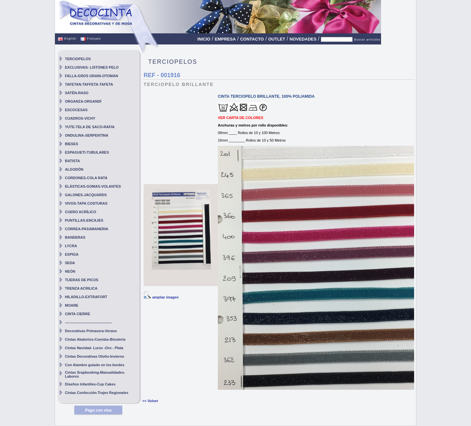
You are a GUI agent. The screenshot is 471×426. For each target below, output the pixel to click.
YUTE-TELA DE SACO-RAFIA (90, 127)
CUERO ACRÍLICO (80, 212)
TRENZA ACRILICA (81, 288)
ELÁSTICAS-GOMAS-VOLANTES (93, 186)
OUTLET (276, 39)
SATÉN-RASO (77, 93)
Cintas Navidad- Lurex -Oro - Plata (94, 348)
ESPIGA (72, 254)
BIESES (71, 144)
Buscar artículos (367, 39)
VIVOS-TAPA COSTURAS (86, 203)
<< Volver (150, 401)
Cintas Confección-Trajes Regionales (97, 393)
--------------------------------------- (88, 322)
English (67, 38)
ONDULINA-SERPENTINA (87, 135)
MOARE (71, 305)
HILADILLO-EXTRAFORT (86, 297)
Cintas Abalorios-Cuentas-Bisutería (95, 339)
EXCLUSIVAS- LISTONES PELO (92, 67)
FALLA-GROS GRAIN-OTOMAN (91, 76)
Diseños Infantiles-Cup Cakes (90, 384)
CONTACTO (252, 39)
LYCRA (71, 246)
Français (90, 38)
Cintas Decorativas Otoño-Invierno (94, 356)
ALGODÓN (74, 169)
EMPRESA (225, 39)
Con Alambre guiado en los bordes (95, 365)
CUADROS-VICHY (80, 118)
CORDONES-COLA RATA (86, 178)
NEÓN (70, 271)
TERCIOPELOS (78, 59)
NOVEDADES (302, 39)
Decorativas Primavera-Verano (91, 331)
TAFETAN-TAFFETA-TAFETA (89, 84)
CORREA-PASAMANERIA (86, 229)
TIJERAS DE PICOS (81, 280)
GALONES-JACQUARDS (86, 195)
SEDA (70, 263)
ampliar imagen (165, 297)
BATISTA (72, 161)
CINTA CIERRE (77, 314)
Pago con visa (98, 410)
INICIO (203, 39)
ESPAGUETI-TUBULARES (87, 152)
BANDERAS (75, 237)
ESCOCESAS (76, 110)
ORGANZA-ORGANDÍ (83, 101)
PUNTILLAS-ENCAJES (84, 220)
